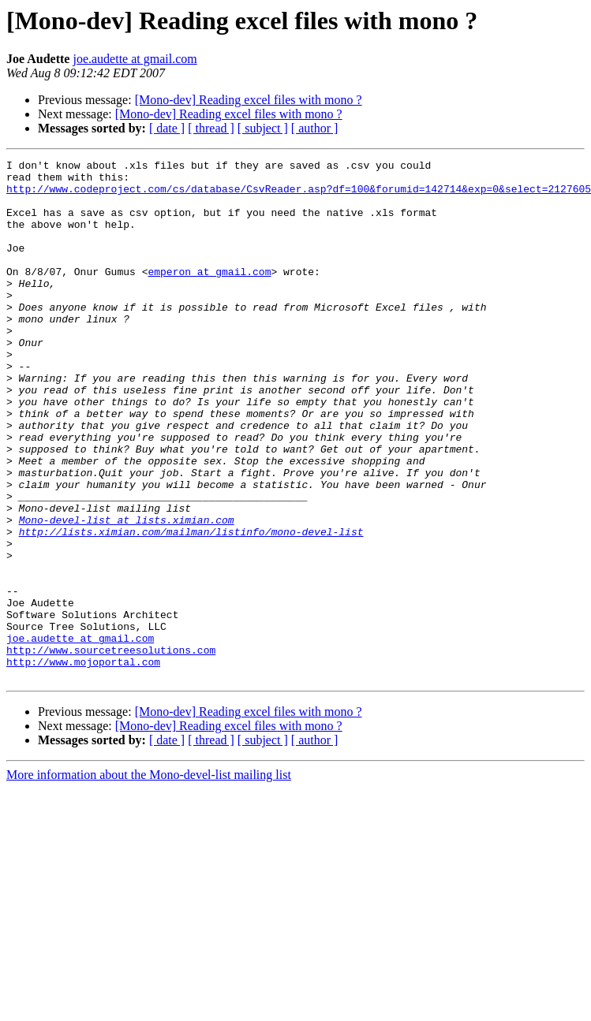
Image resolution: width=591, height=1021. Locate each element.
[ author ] (315, 128)
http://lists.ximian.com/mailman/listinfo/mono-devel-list (191, 607)
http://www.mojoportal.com (83, 763)
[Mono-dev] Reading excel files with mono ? (248, 99)
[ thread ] (211, 128)
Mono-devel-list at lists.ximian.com (126, 593)
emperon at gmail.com (209, 295)
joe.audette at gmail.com (134, 58)
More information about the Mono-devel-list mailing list (148, 878)
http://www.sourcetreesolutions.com (110, 749)
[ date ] (167, 128)
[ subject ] (263, 128)
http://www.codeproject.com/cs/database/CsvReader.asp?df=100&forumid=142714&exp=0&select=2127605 (298, 195)
